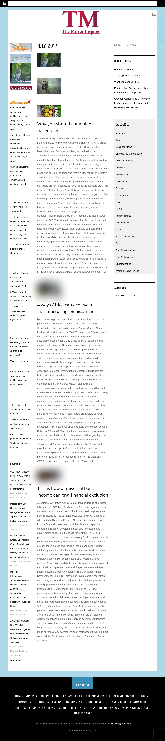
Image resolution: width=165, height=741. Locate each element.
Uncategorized (123, 264)
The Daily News (124, 257)
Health (119, 208)
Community (122, 174)
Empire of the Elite (124, 69)
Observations (123, 222)
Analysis (120, 133)
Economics (121, 181)
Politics (119, 229)
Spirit (118, 243)
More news (15, 660)
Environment (122, 195)
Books (119, 140)
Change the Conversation (129, 153)
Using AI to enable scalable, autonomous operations (20, 409)
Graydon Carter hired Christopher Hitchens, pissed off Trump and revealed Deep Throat (132, 103)
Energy (119, 188)
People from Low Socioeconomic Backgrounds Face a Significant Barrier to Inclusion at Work (20, 512)
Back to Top (82, 684)
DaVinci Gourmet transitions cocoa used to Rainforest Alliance (20, 296)
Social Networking (125, 236)
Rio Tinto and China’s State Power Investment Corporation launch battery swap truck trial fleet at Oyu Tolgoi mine (20, 148)
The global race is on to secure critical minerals (19, 248)
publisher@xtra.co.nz (120, 723)
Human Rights (123, 215)
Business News (124, 146)
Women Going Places (127, 270)
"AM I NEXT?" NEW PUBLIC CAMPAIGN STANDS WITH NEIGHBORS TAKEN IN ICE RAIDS (20, 480)
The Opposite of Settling (127, 75)
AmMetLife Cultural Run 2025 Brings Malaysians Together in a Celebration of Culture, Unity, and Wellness (20, 632)
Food (118, 202)
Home (18, 696)
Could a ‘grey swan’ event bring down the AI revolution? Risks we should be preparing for (19, 346)
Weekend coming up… (126, 82)
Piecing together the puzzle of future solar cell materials (19, 424)
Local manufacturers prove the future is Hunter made (19, 206)
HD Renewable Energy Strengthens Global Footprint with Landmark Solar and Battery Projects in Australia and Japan (20, 546)
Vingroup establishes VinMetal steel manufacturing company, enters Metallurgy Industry (19, 175)
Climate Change (124, 160)
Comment (121, 167)
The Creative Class (126, 250)
